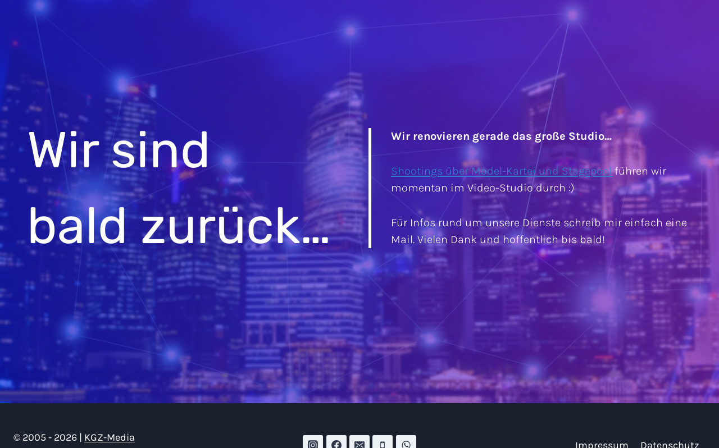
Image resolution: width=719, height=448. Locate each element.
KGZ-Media (109, 437)
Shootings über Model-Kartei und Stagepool (501, 170)
